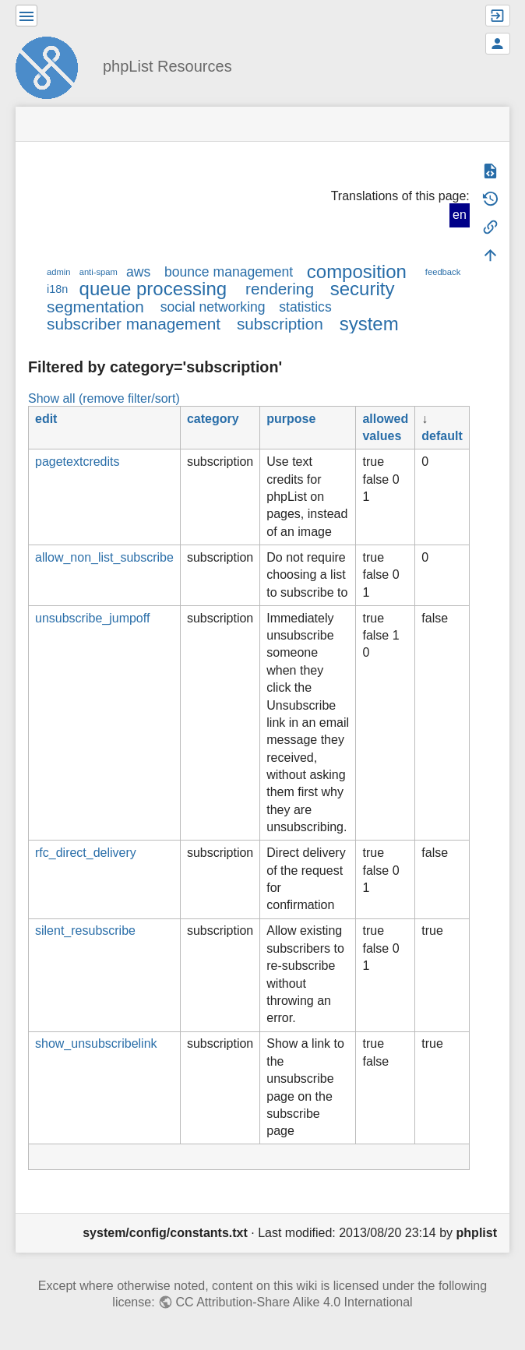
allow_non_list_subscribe (104, 557)
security (362, 288)
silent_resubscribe (85, 930)
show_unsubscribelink (96, 1043)
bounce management (228, 272)
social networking (213, 307)
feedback (442, 272)
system (369, 323)
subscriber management (133, 324)
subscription (280, 324)
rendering (279, 289)
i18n (57, 289)
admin (58, 272)
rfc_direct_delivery (85, 852)
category (213, 418)
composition (357, 271)
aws (138, 272)
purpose (290, 418)
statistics (305, 307)
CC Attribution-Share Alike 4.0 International (293, 1302)
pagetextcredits (77, 461)
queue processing (153, 288)
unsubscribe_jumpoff (92, 618)
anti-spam (98, 272)
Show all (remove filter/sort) (104, 398)
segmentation (95, 306)
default (441, 435)
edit (46, 418)
